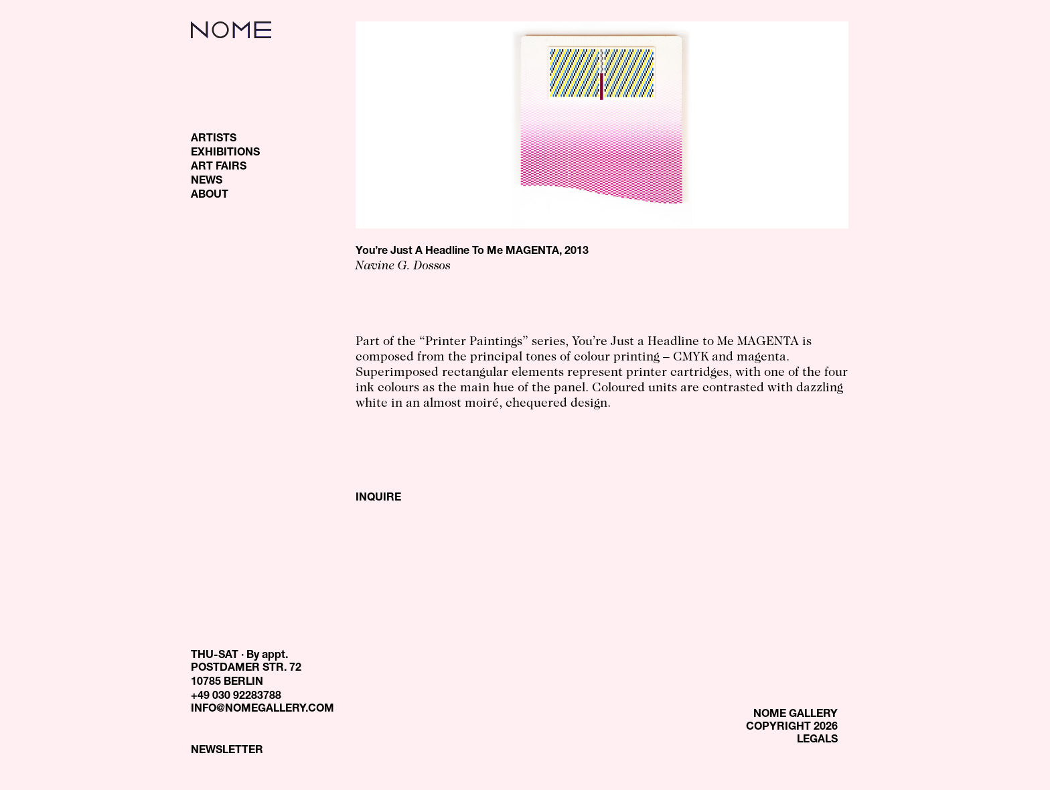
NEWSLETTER (227, 751)
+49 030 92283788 (236, 697)
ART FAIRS (218, 167)
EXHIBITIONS (225, 153)
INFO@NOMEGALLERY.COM (262, 709)
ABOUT (209, 195)
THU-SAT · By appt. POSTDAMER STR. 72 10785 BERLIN (246, 669)
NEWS (206, 181)
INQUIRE (378, 498)
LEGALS (817, 740)
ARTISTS (213, 139)
